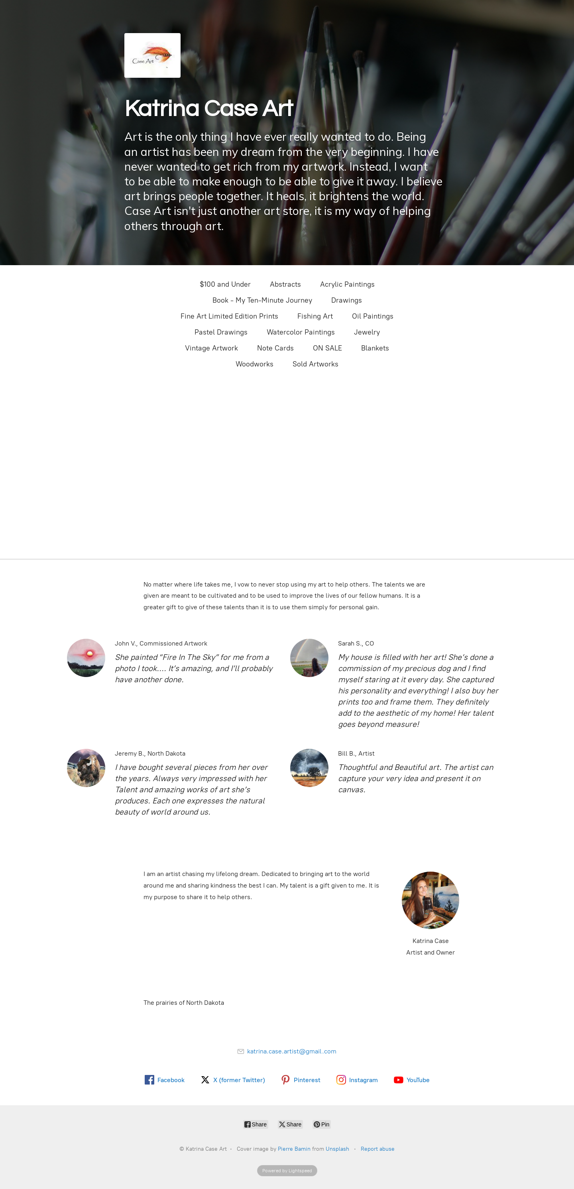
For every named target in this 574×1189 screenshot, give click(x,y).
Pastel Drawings (221, 332)
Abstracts (285, 284)
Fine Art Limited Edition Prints (229, 316)
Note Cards (275, 348)
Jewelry (367, 332)
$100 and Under (225, 284)
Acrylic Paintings (347, 284)
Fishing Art (315, 316)
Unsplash (337, 1149)
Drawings (346, 300)
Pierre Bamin (294, 1149)
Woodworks (254, 364)
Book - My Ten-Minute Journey (262, 300)
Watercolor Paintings (301, 332)
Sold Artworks (315, 364)
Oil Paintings (372, 316)
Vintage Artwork (211, 348)
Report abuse (378, 1149)
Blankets (375, 348)
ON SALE (327, 348)
